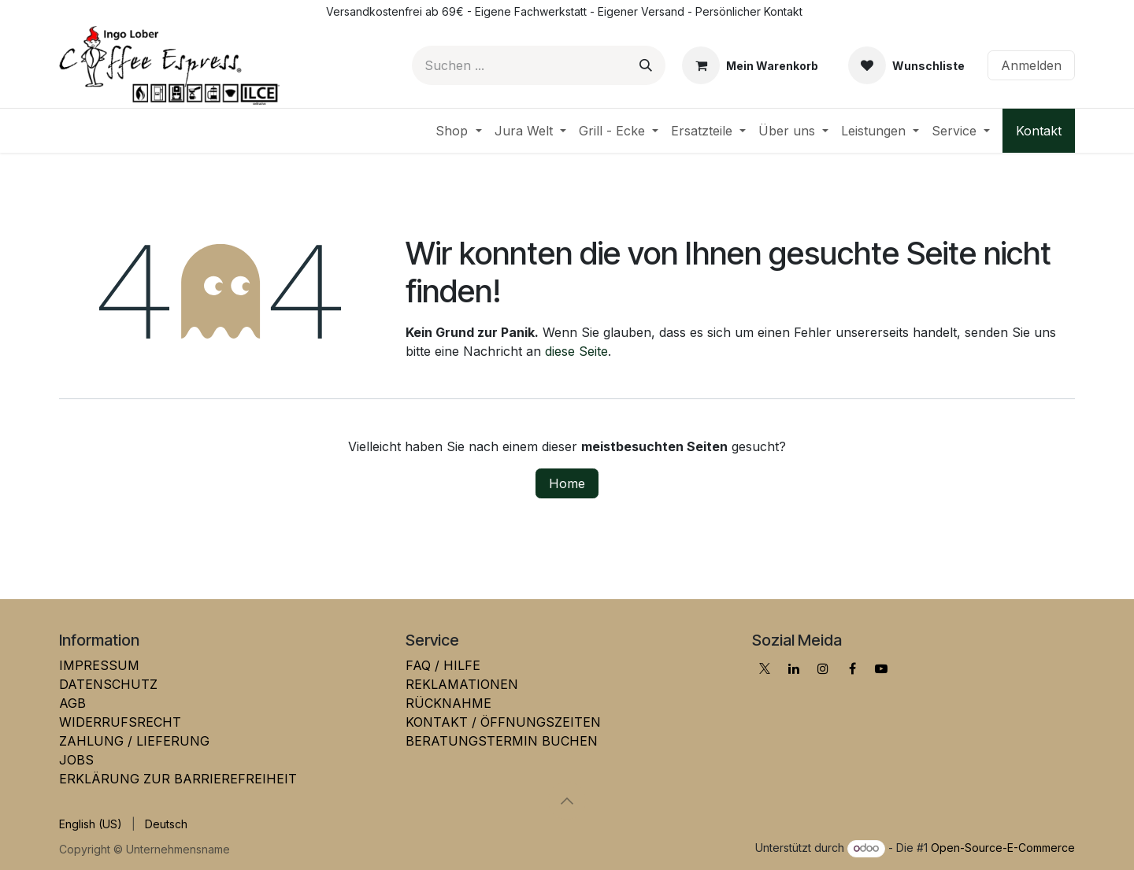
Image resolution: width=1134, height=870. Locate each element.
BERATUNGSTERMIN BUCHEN (502, 741)
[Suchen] (645, 65)
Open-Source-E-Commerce (1003, 847)
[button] (567, 801)
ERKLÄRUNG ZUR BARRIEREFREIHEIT (178, 779)
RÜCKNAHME (448, 703)
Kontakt (1039, 131)
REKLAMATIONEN (462, 684)
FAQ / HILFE (443, 665)
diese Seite (576, 351)
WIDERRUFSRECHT (120, 722)
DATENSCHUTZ (108, 684)
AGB (72, 703)
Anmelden (1031, 65)
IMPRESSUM (99, 665)
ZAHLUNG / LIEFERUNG (134, 741)
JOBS (76, 760)
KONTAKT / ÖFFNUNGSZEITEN (503, 722)
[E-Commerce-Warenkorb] (750, 65)
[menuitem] (458, 130)
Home (567, 483)
